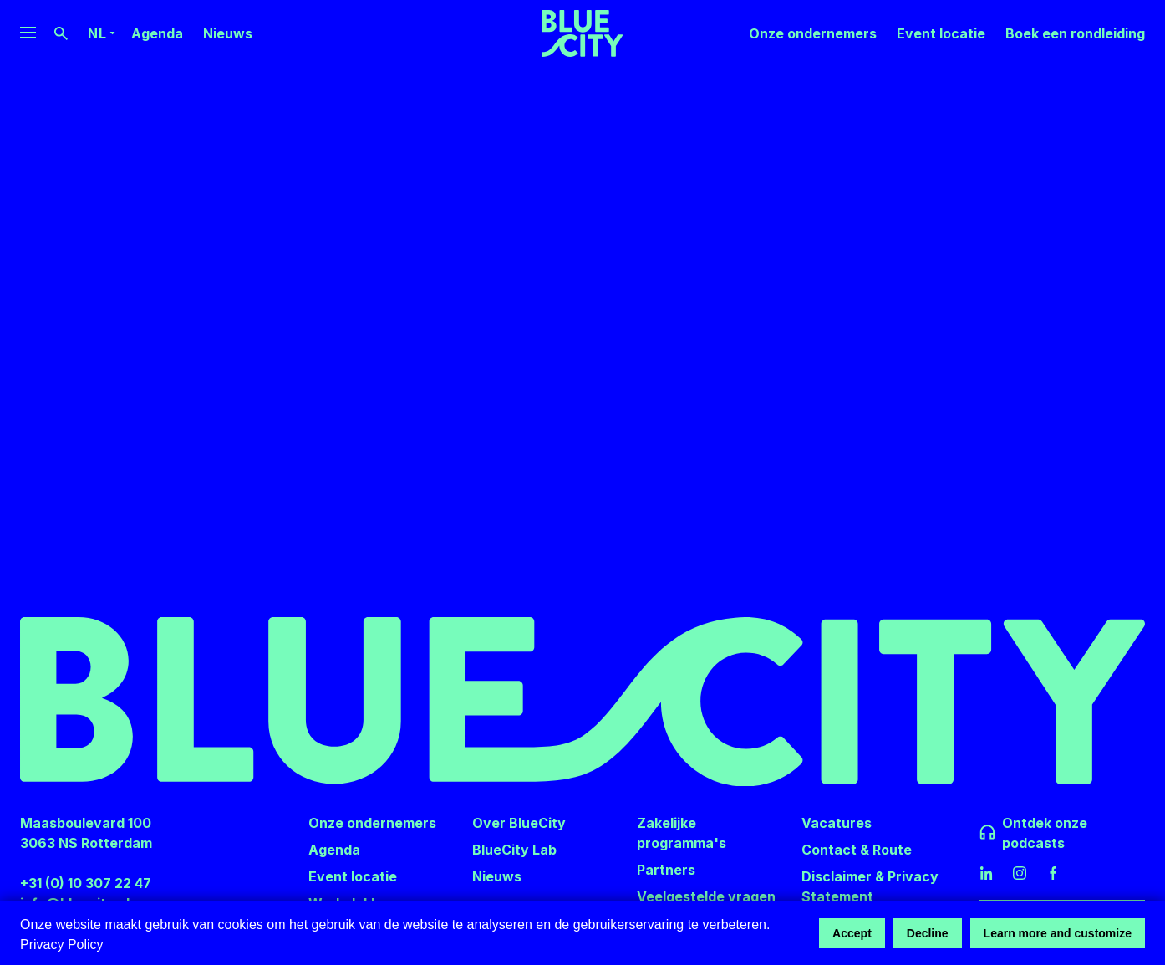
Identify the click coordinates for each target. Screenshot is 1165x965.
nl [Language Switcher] (97, 33)
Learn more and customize (1058, 933)
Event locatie (941, 33)
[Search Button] (61, 33)
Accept (852, 933)
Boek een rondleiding (1075, 33)
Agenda (157, 33)
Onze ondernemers (813, 33)
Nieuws (227, 33)
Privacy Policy (62, 944)
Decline (928, 933)
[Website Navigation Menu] (28, 33)
